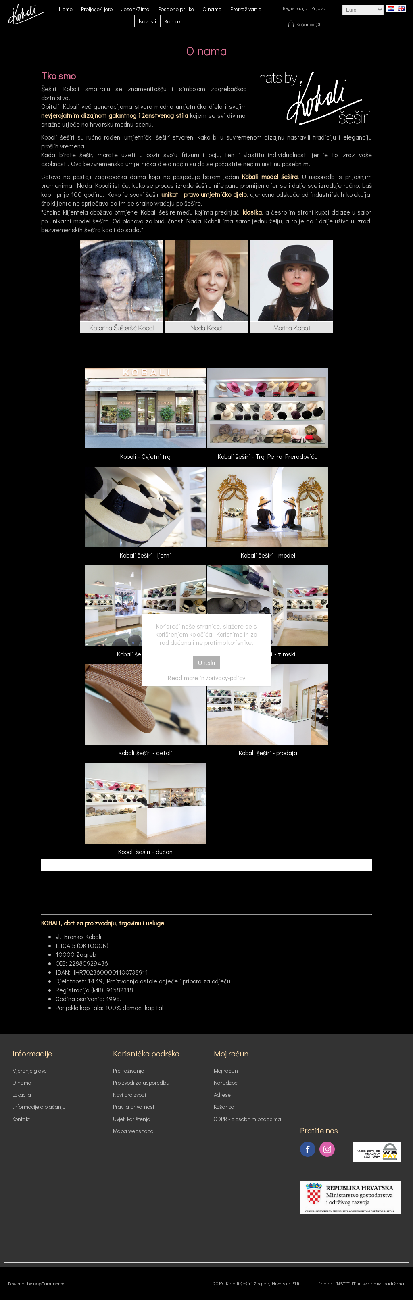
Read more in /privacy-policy (206, 677)
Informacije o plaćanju (39, 1106)
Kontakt (173, 21)
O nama (212, 9)
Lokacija (21, 1094)
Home (66, 9)
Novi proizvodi (129, 1094)
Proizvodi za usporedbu (141, 1082)
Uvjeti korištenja (131, 1119)
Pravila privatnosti (134, 1106)
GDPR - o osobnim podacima (247, 1119)
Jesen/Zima (135, 9)
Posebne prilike (176, 9)
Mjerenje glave (29, 1070)
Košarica (224, 1106)
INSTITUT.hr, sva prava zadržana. (370, 1283)
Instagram (327, 1149)
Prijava (318, 8)
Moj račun (226, 1070)
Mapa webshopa (133, 1131)
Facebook (307, 1149)
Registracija (295, 8)
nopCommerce (48, 1283)
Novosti (147, 21)
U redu (206, 663)
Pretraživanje (245, 9)
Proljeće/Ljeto (97, 9)
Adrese (222, 1094)
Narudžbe (226, 1082)
